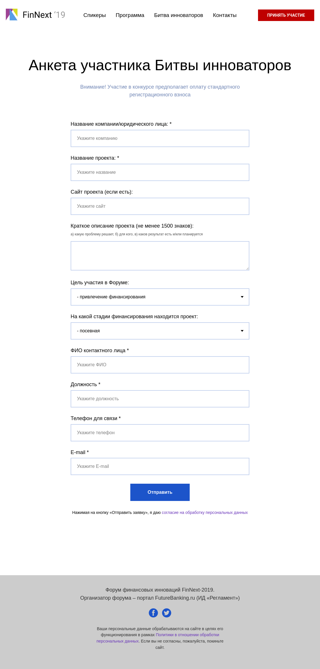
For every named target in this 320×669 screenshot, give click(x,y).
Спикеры (94, 15)
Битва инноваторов (178, 15)
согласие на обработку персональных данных (205, 512)
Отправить (160, 492)
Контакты (225, 15)
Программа (130, 15)
